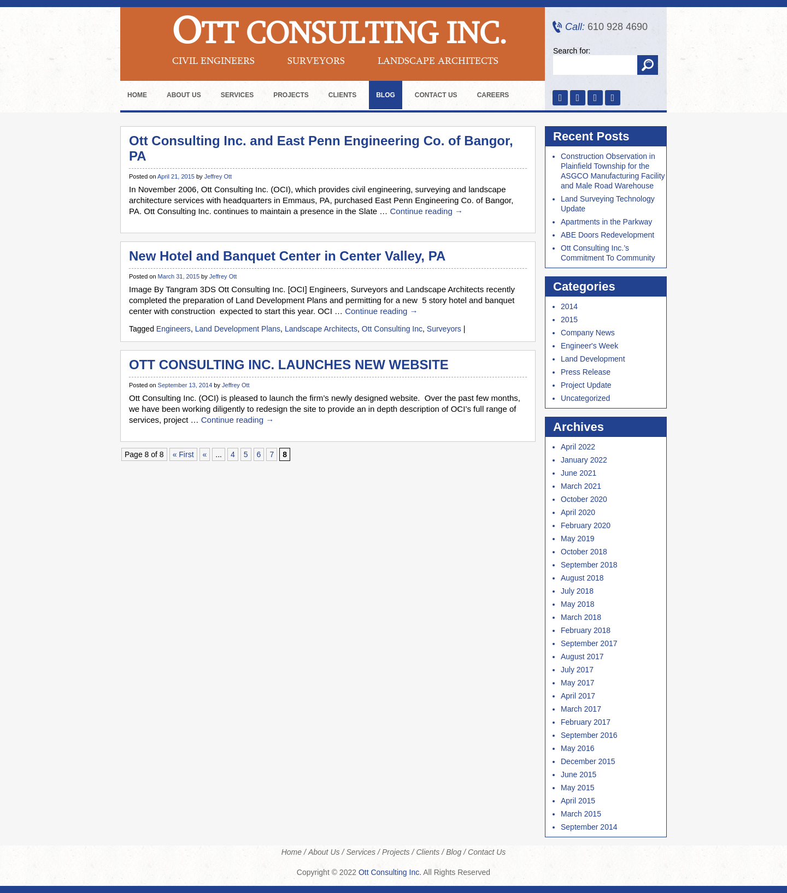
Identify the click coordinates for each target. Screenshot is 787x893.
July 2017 (577, 669)
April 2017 (578, 695)
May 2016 (577, 748)
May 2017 (577, 682)
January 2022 (584, 460)
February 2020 (585, 525)
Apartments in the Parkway (606, 221)
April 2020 (578, 512)
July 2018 (577, 591)
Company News (588, 332)
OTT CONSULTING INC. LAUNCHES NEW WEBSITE (289, 364)
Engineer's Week (589, 345)
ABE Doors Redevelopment (607, 234)
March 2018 (581, 617)
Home (137, 95)
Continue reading (426, 211)
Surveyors (444, 328)
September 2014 (589, 827)
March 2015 (581, 813)
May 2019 (577, 538)
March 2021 (581, 486)
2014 (569, 306)
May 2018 (577, 604)
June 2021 (578, 473)
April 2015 (578, 800)
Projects (291, 95)
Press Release (585, 372)
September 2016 (589, 735)
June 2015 (578, 774)
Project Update (586, 385)
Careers (493, 95)
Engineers (173, 328)
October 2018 (584, 551)
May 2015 (577, 787)
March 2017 (581, 709)
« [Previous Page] (205, 454)
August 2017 (582, 656)
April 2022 (578, 446)
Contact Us (436, 95)
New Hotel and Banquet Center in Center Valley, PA (287, 256)
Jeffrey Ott (218, 176)
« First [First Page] (183, 454)
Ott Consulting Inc (392, 328)
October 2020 (584, 499)
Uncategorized (585, 398)
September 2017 (589, 643)
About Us (184, 95)
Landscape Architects (321, 328)
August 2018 (582, 577)
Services (237, 95)
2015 (569, 319)
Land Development (593, 358)
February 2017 (585, 722)
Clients (342, 95)
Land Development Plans (237, 328)
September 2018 (589, 564)
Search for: (571, 50)
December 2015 (588, 761)
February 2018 (585, 630)
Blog (385, 95)
